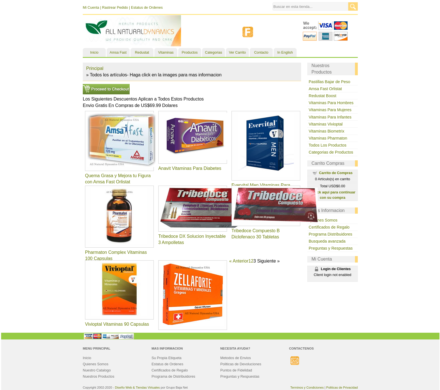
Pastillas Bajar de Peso (329, 81)
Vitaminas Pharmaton (328, 138)
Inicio (94, 52)
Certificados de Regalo (329, 227)
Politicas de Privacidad (342, 387)
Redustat (142, 52)
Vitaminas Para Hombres (331, 103)
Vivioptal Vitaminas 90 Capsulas (117, 324)
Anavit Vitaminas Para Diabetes (189, 168)
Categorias (213, 52)
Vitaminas (165, 52)
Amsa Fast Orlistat (325, 88)
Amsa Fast (118, 52)
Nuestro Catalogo (97, 370)
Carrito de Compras (335, 173)
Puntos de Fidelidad (236, 370)
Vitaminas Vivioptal (326, 124)
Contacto (261, 52)
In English (285, 52)
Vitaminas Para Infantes (330, 117)
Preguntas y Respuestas (331, 248)
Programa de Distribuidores (173, 376)
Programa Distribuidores (330, 234)
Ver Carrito (237, 52)
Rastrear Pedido (115, 7)
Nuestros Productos (98, 376)
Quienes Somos (323, 220)
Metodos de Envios (235, 358)
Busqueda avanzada (327, 241)
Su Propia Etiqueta (167, 358)
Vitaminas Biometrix (326, 131)
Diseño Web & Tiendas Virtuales (137, 387)
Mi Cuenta (91, 7)
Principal (94, 68)
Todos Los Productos (327, 145)
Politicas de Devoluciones (240, 364)
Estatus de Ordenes (147, 7)
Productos (190, 52)
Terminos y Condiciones (307, 387)
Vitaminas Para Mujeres (330, 110)
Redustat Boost (322, 95)
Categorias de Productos (331, 152)
